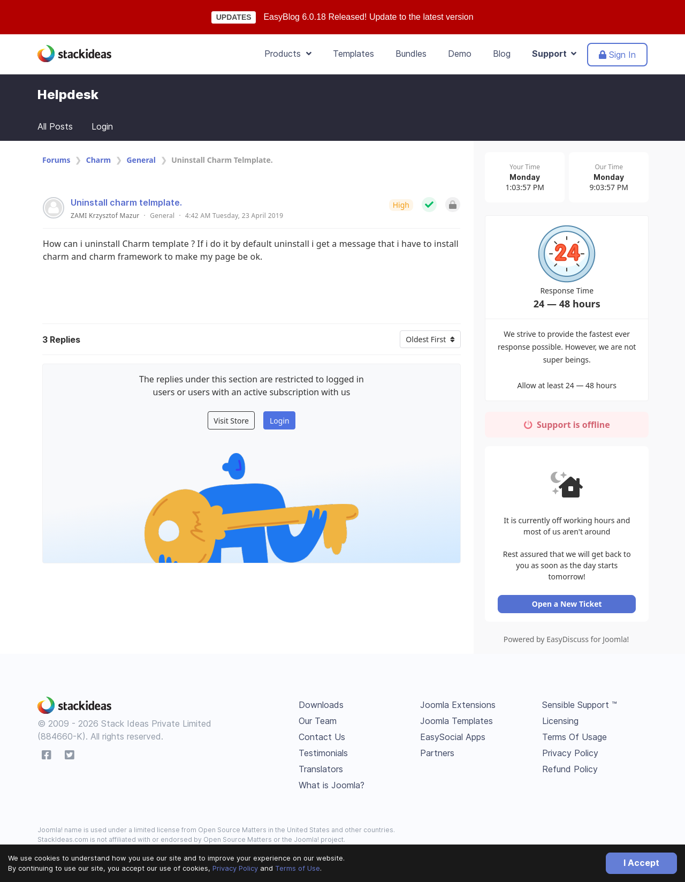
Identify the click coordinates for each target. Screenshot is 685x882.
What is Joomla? (331, 786)
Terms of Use (297, 868)
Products (287, 53)
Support (554, 53)
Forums (56, 160)
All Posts (55, 126)
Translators (321, 770)
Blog (502, 53)
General (141, 160)
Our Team (318, 722)
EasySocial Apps (452, 738)
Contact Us (322, 738)
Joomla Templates (456, 722)
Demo (459, 53)
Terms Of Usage (574, 738)
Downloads (321, 706)
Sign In (617, 54)
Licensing (560, 722)
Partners (437, 754)
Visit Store (231, 421)
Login (102, 126)
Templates (353, 53)
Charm (98, 160)
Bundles (411, 53)
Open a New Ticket (567, 605)
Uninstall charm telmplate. (126, 202)
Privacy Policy (235, 868)
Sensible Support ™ (579, 706)
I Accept (641, 862)
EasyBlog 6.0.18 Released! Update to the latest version (368, 16)
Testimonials (323, 754)
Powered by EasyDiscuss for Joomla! (567, 641)
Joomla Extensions (458, 706)
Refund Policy (570, 770)
